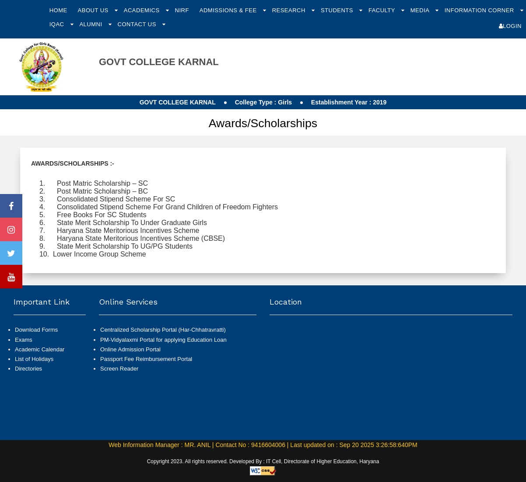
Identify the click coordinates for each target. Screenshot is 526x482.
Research (289, 10)
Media (420, 10)
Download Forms (36, 329)
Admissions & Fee (229, 10)
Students (338, 10)
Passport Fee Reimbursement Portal (146, 359)
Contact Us (138, 24)
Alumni (91, 24)
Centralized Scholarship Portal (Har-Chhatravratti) (163, 329)
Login (510, 26)
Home (58, 10)
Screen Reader (119, 368)
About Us (94, 10)
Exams (23, 339)
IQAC (57, 24)
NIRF (182, 10)
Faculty (382, 10)
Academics (142, 10)
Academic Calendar (39, 349)
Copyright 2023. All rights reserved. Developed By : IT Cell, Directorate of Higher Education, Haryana (263, 461)
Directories (28, 368)
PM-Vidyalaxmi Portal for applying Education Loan (163, 339)
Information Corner (480, 10)
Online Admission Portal (130, 349)
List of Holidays (34, 359)
